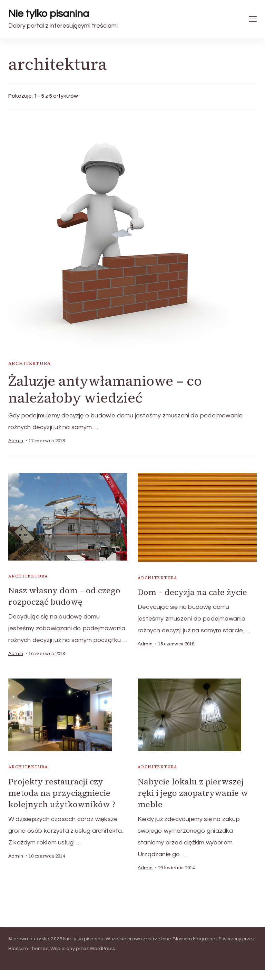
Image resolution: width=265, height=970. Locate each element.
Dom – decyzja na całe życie (192, 592)
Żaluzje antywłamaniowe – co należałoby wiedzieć (105, 389)
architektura (29, 363)
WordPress (102, 948)
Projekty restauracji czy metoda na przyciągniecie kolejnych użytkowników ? (62, 793)
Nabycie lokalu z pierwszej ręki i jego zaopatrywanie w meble (193, 793)
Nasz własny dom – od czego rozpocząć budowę (64, 596)
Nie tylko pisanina (48, 13)
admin (15, 440)
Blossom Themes (28, 948)
